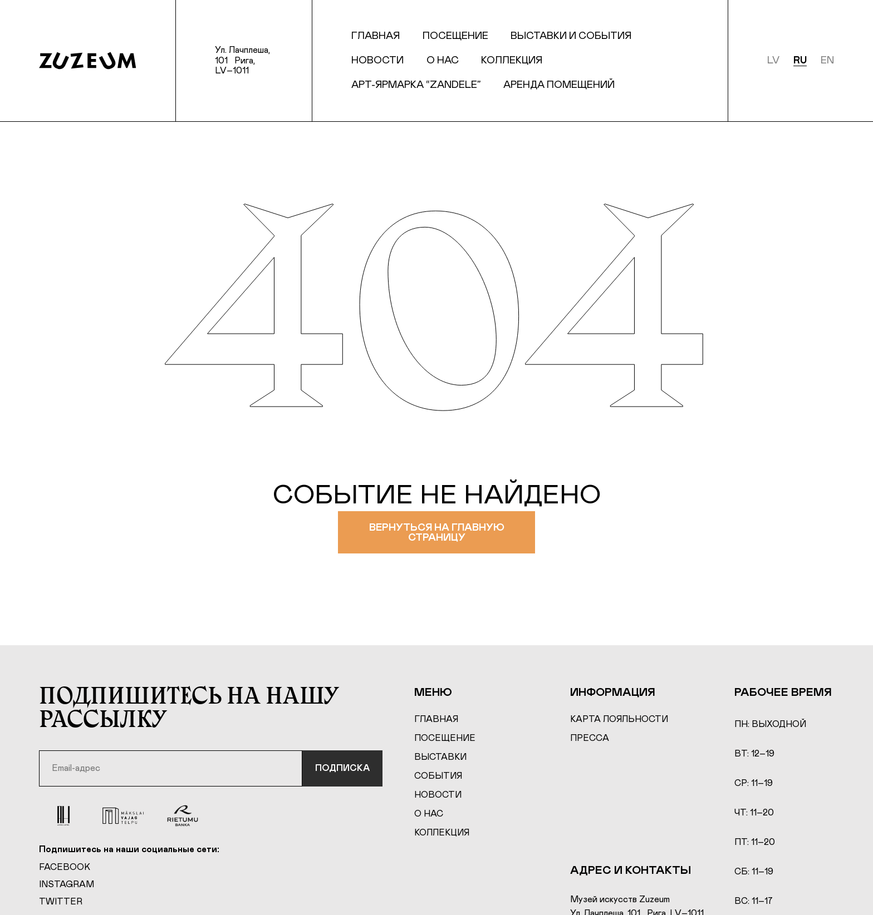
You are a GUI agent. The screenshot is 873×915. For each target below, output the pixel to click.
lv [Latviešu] (773, 61)
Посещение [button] (455, 36)
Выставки (440, 757)
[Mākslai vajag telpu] (123, 815)
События (438, 775)
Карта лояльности (619, 719)
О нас (442, 61)
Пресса (589, 738)
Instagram (66, 884)
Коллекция (511, 61)
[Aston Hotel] (63, 815)
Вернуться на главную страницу (436, 533)
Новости (377, 61)
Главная (375, 36)
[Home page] (87, 61)
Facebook (64, 867)
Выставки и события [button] (571, 36)
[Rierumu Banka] (183, 815)
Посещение (444, 738)
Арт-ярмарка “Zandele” (415, 85)
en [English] (827, 61)
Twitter (60, 901)
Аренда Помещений (559, 85)
